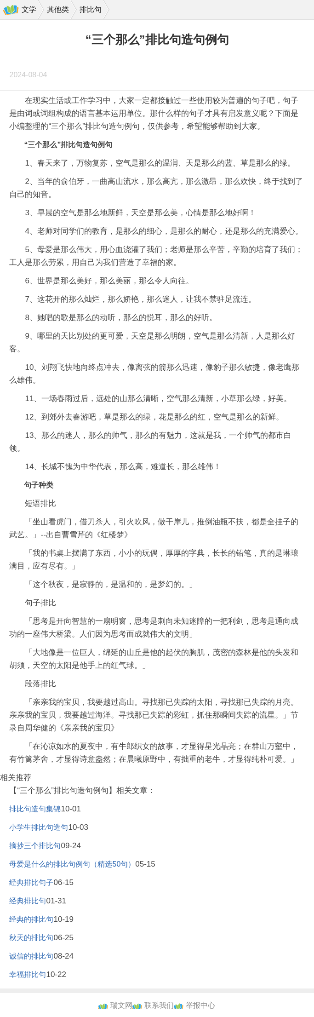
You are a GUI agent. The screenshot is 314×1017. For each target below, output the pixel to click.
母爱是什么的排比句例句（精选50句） (72, 864)
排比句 (91, 9)
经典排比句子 (31, 882)
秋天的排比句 (31, 938)
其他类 (58, 9)
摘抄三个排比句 (35, 846)
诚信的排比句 (31, 956)
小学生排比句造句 (38, 827)
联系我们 (159, 1005)
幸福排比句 (27, 974)
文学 (29, 9)
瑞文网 (121, 1005)
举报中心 (200, 1005)
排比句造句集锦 (35, 809)
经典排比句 (27, 901)
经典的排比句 (31, 919)
